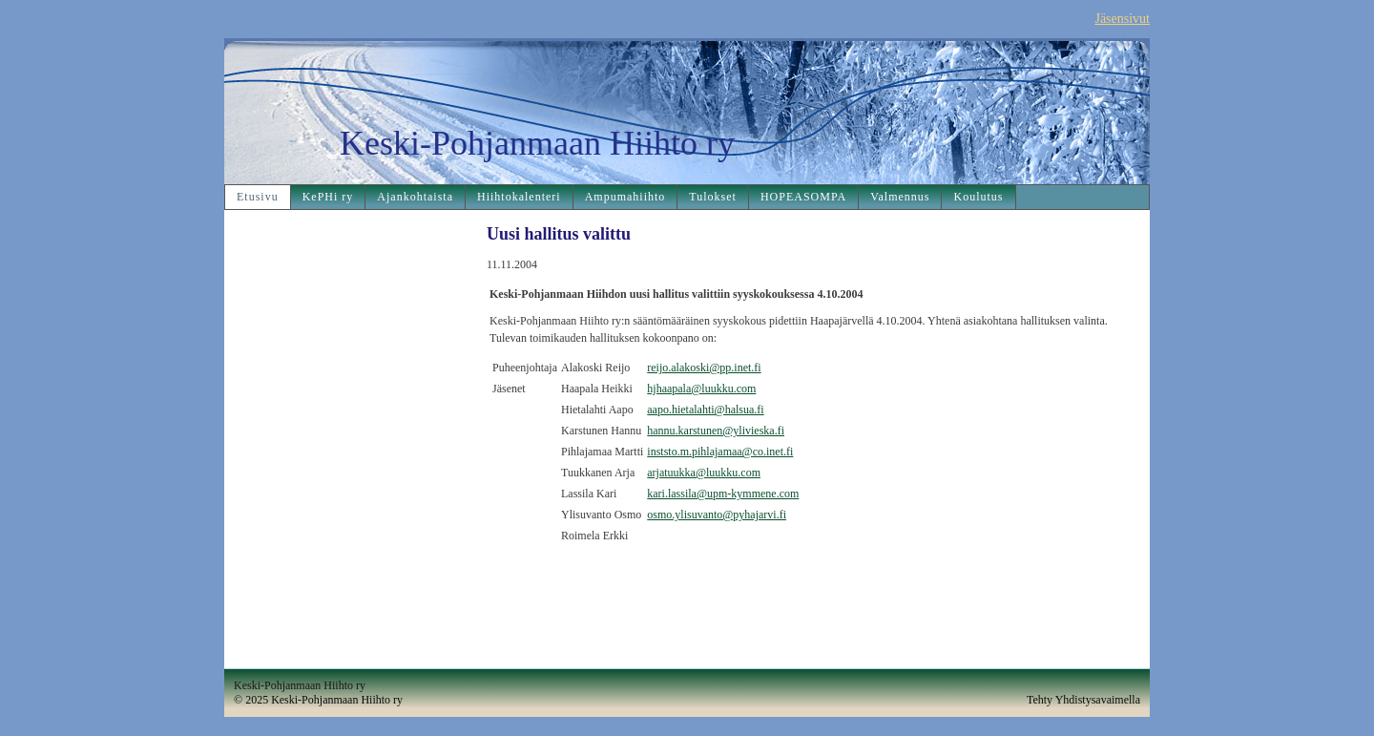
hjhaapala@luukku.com (701, 388)
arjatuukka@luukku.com (703, 472)
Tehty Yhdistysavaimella (1083, 699)
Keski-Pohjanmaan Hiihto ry (537, 143)
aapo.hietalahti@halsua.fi (705, 409)
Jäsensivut (1122, 18)
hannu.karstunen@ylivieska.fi (715, 430)
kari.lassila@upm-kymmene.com (723, 493)
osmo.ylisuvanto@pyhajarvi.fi (716, 514)
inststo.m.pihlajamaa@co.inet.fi (720, 451)
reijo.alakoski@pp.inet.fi (703, 367)
